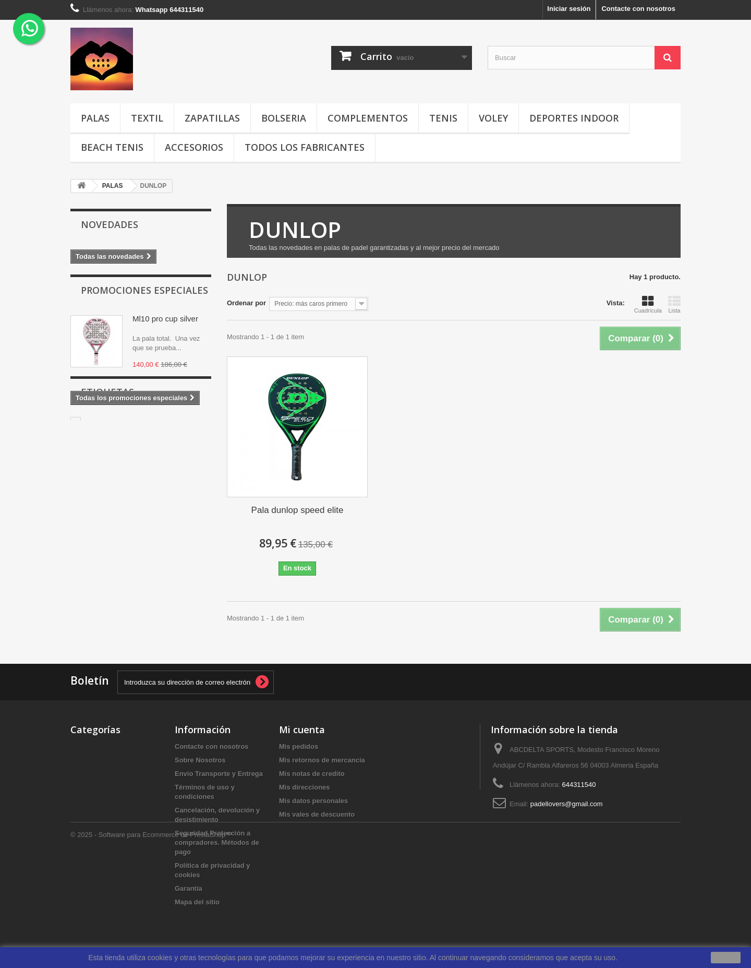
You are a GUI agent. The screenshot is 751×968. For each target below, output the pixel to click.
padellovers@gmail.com (566, 804)
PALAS (95, 118)
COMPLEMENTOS (368, 118)
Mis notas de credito (312, 774)
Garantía (188, 888)
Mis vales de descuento (317, 814)
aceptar (725, 957)
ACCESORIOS (194, 147)
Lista (674, 304)
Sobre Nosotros (200, 760)
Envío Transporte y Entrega (219, 774)
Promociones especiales (144, 295)
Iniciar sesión (568, 9)
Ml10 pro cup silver (165, 323)
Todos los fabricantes (305, 147)
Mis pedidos (298, 746)
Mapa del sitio (197, 902)
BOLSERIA (283, 118)
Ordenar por (246, 303)
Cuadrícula (648, 304)
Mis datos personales (313, 801)
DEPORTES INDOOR (574, 118)
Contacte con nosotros (638, 9)
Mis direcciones (304, 787)
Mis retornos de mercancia (322, 760)
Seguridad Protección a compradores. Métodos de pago (217, 842)
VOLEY (493, 118)
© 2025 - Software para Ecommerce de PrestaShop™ (151, 939)
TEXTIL (147, 118)
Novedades (109, 224)
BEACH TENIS (112, 147)
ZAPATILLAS (212, 118)
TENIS (443, 118)
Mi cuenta (302, 729)
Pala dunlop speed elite (297, 510)
